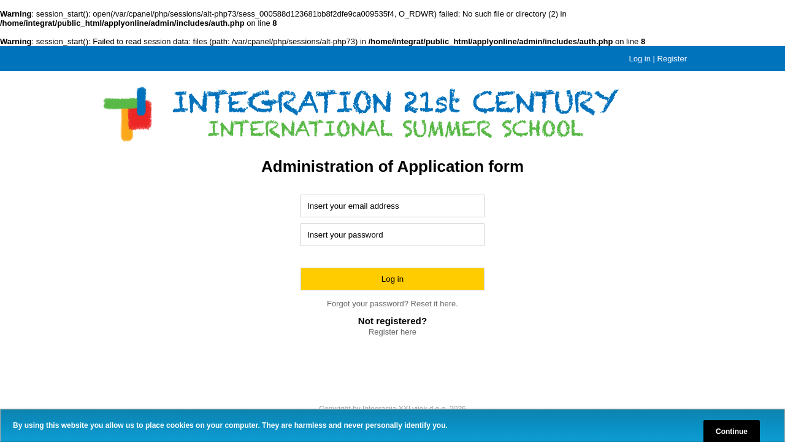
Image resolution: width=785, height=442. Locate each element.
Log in (640, 58)
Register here (392, 331)
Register (672, 58)
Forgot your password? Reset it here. (392, 303)
